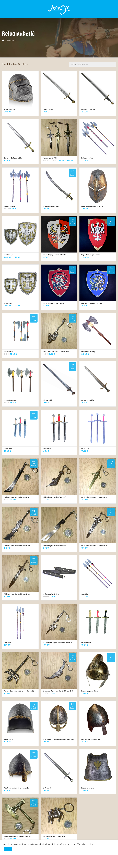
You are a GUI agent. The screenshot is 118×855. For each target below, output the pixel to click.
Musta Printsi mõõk (88, 109)
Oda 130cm (85, 594)
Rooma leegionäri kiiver (90, 691)
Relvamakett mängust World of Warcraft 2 (19, 691)
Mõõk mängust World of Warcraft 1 (55, 497)
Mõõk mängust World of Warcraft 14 (55, 546)
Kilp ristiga (8, 303)
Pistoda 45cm (86, 643)
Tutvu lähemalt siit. (86, 844)
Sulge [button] (7, 849)
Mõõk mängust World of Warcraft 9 (16, 497)
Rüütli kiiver (8, 739)
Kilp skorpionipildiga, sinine (91, 303)
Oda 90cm (7, 643)
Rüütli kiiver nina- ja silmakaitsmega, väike (59, 739)
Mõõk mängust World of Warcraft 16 (94, 546)
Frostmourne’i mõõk (50, 158)
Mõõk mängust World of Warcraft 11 (94, 497)
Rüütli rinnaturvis (87, 788)
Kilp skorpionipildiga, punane (53, 303)
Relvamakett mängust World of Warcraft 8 (58, 691)
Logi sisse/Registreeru (64, 7)
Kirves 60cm (8, 352)
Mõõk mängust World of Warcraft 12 (17, 546)
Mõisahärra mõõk (87, 400)
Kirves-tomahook (10, 400)
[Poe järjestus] (92, 64)
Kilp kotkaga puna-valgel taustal (54, 255)
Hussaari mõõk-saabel (51, 206)
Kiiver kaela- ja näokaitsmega (92, 206)
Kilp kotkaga (8, 255)
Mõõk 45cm (8, 449)
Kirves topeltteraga (88, 352)
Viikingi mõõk (48, 400)
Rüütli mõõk (47, 788)
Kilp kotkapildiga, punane (90, 255)
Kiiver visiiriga (9, 109)
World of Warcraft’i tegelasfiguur (54, 836)
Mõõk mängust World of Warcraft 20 (17, 594)
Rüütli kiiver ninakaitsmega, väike (16, 788)
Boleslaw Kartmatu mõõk (13, 158)
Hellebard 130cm (87, 158)
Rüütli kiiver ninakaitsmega (91, 739)
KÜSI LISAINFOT (57, 5)
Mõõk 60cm (47, 449)
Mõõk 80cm (85, 449)
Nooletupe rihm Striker (51, 594)
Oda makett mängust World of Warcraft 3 (57, 643)
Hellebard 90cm (9, 206)
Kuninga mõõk (48, 109)
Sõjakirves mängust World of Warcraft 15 (18, 836)
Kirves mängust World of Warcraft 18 (56, 352)
